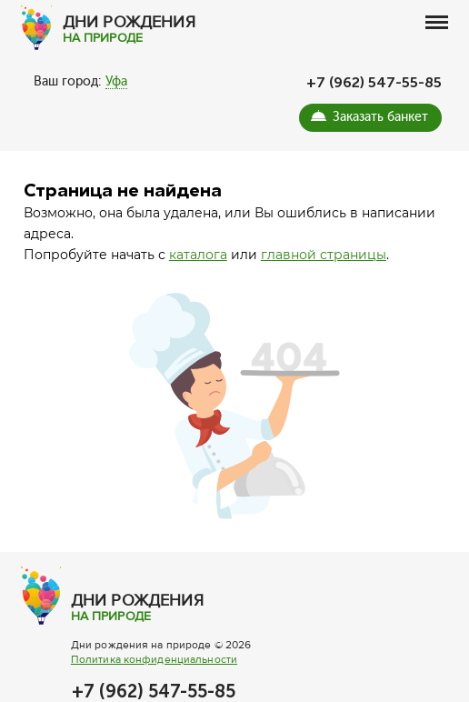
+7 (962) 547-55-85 (374, 82)
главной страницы (323, 254)
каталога (198, 254)
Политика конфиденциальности (154, 660)
